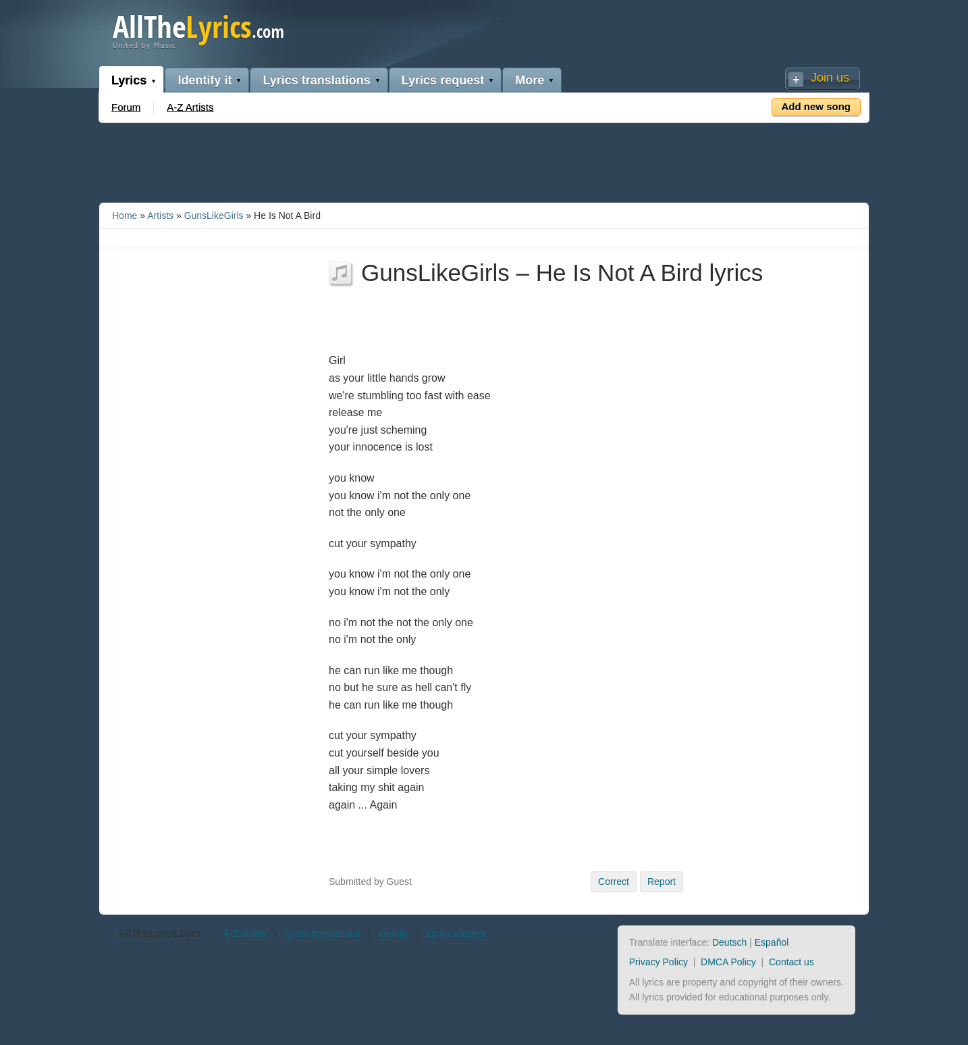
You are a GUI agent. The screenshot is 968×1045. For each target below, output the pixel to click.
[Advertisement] (484, 160)
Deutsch (729, 942)
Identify (393, 933)
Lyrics (128, 80)
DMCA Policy (728, 962)
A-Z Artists (190, 107)
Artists (160, 215)
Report (661, 881)
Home (124, 215)
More (529, 80)
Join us (830, 77)
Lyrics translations (316, 80)
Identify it (205, 80)
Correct (613, 881)
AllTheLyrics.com (159, 933)
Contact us (791, 962)
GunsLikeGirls (214, 215)
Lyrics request (443, 80)
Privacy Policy (658, 962)
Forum (125, 107)
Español (772, 942)
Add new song (816, 106)
